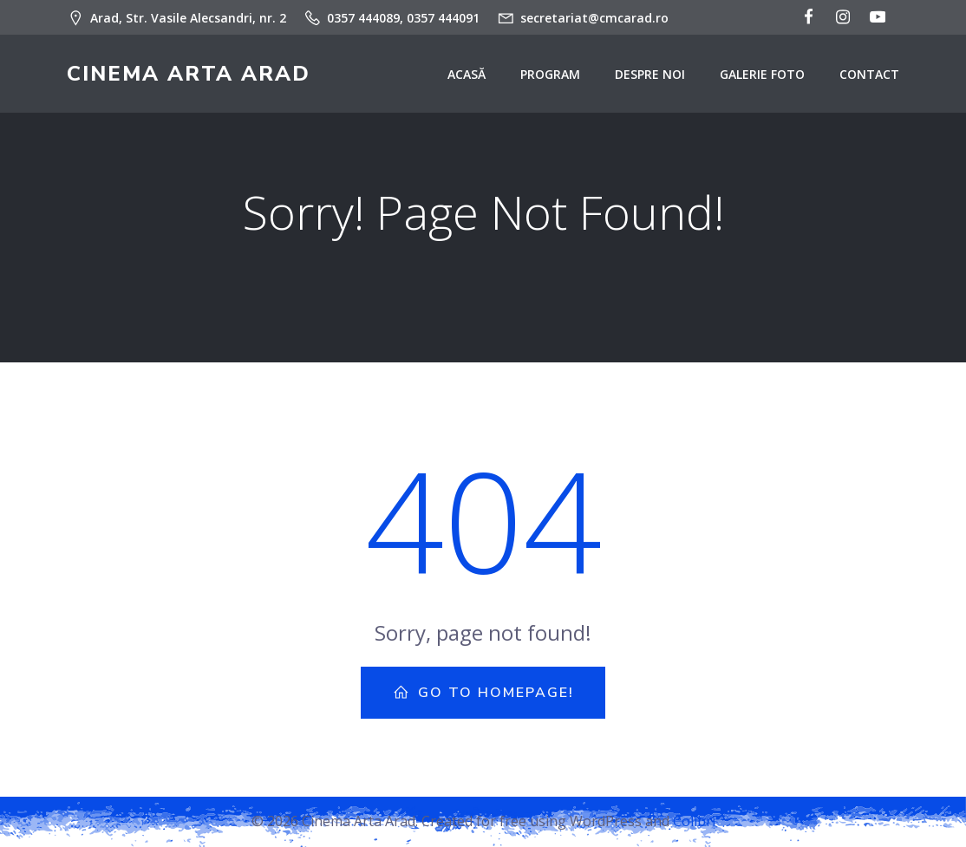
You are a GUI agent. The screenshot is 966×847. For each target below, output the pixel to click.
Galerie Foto (762, 74)
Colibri (694, 821)
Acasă (466, 74)
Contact (869, 74)
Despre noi (650, 74)
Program (550, 74)
